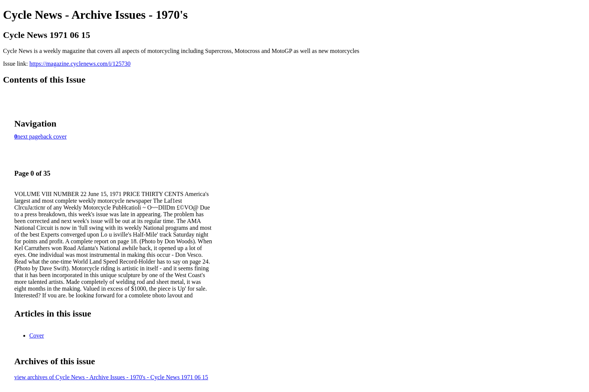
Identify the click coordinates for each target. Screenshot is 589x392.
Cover (36, 335)
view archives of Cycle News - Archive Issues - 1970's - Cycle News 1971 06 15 (111, 377)
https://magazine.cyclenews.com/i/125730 (79, 63)
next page (29, 136)
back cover (54, 136)
